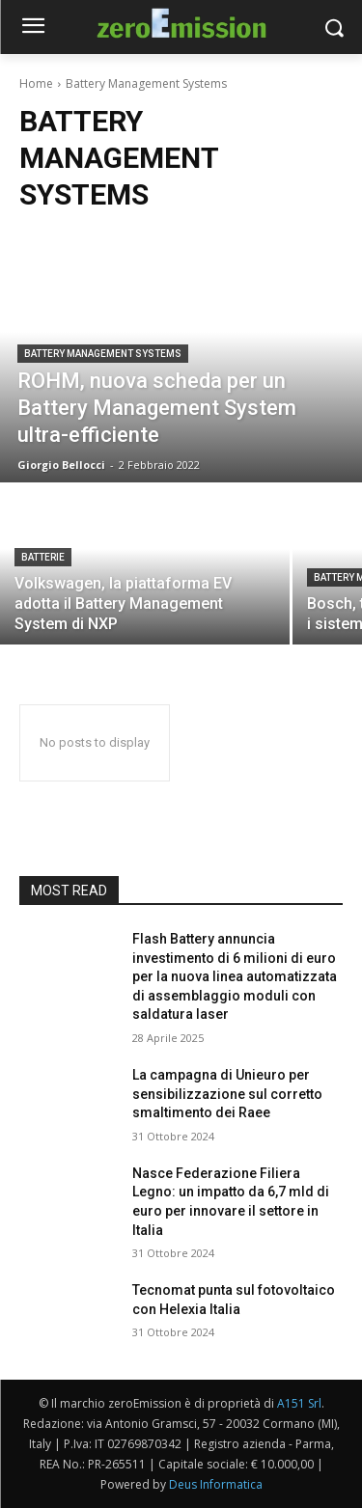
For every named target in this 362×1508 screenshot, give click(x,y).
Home (36, 83)
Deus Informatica (216, 1484)
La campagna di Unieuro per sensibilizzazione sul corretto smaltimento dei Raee (227, 1093)
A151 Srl (299, 1403)
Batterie (43, 557)
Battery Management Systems (102, 353)
